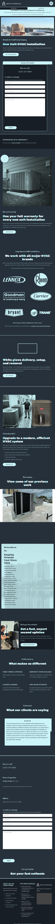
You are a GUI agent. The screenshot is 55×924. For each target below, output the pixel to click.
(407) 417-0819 (16, 143)
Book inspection (28, 644)
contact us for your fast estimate (40, 326)
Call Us (14, 8)
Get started (10, 375)
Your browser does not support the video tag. (27, 348)
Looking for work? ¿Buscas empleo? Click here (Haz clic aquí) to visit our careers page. (24, 80)
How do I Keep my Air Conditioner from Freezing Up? (27, 914)
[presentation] (14, 122)
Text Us (42, 8)
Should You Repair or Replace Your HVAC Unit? (27, 909)
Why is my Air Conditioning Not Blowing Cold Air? (26, 903)
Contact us (9, 232)
